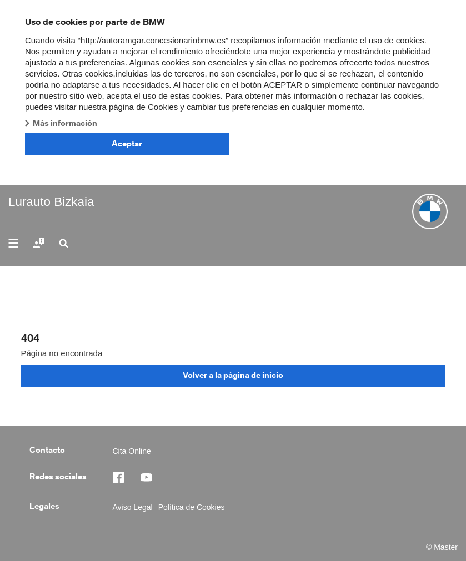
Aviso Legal (133, 507)
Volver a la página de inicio (233, 375)
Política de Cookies (191, 507)
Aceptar (127, 143)
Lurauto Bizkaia (51, 202)
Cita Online (132, 451)
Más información (65, 123)
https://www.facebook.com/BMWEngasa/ (124, 477)
